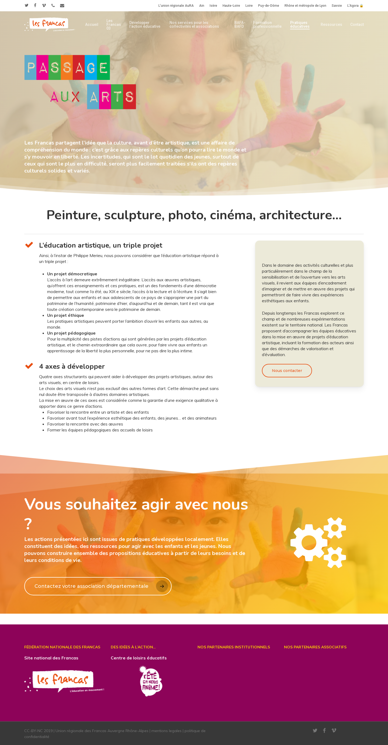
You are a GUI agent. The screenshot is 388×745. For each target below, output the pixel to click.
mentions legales (166, 730)
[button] (287, 370)
